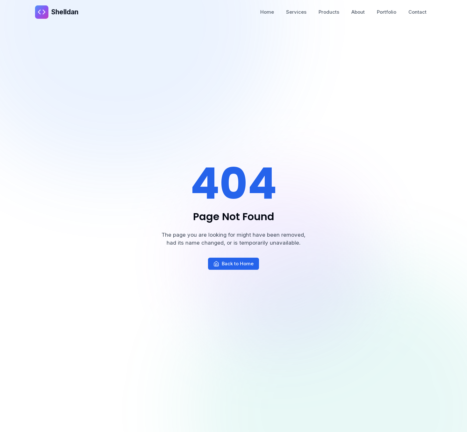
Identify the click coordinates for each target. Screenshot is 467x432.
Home (267, 12)
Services (296, 12)
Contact (417, 12)
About (358, 12)
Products (329, 12)
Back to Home (233, 264)
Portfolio (386, 12)
